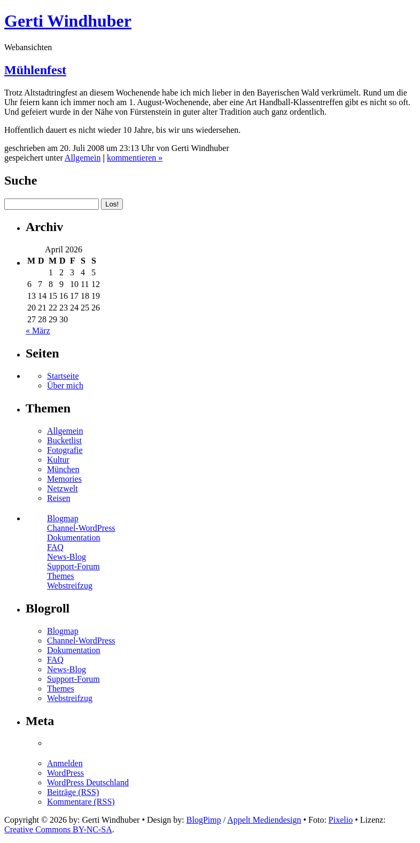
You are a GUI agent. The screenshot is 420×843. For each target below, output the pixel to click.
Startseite (63, 375)
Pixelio (341, 819)
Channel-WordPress (81, 527)
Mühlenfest (35, 70)
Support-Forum (73, 566)
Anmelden (65, 763)
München (63, 469)
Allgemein (83, 157)
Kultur (58, 459)
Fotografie (65, 450)
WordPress (65, 772)
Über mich (65, 385)
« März (38, 330)
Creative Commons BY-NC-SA (58, 829)
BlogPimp (203, 819)
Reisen (59, 498)
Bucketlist (64, 440)
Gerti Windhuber (67, 20)
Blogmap (63, 518)
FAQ (55, 547)
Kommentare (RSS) (81, 801)
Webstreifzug (69, 585)
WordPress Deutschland (88, 782)
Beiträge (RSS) (73, 792)
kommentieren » (134, 157)
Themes (60, 575)
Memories (64, 478)
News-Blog (66, 556)
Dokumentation (73, 537)
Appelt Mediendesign (264, 819)
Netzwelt (62, 488)
